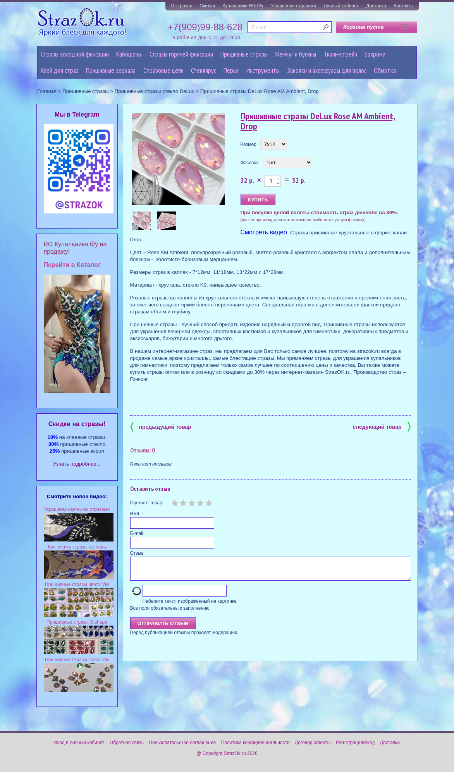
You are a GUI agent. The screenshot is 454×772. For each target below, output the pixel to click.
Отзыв (137, 553)
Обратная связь (127, 742)
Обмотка (385, 70)
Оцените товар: (146, 502)
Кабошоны (129, 54)
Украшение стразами (293, 6)
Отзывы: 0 (142, 450)
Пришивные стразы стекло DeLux (154, 91)
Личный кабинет (341, 6)
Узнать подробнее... (77, 464)
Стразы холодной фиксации (75, 54)
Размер (248, 144)
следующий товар (382, 426)
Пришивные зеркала (111, 70)
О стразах (181, 6)
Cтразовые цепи (163, 70)
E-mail (136, 533)
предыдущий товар (160, 426)
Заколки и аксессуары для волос (326, 70)
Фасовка (250, 162)
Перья (231, 70)
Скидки (207, 6)
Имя (134, 513)
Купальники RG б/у (242, 6)
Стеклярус (203, 70)
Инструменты (263, 70)
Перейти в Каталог (72, 264)
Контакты (404, 6)
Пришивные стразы (244, 54)
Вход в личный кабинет (79, 742)
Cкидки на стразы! (76, 424)
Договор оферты (312, 742)
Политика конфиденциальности (255, 742)
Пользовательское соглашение (182, 742)
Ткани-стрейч (340, 54)
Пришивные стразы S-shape (76, 622)
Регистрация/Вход (355, 742)
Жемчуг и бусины (295, 54)
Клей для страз (60, 70)
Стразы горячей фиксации (181, 54)
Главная (47, 91)
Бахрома (375, 54)
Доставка (376, 6)
